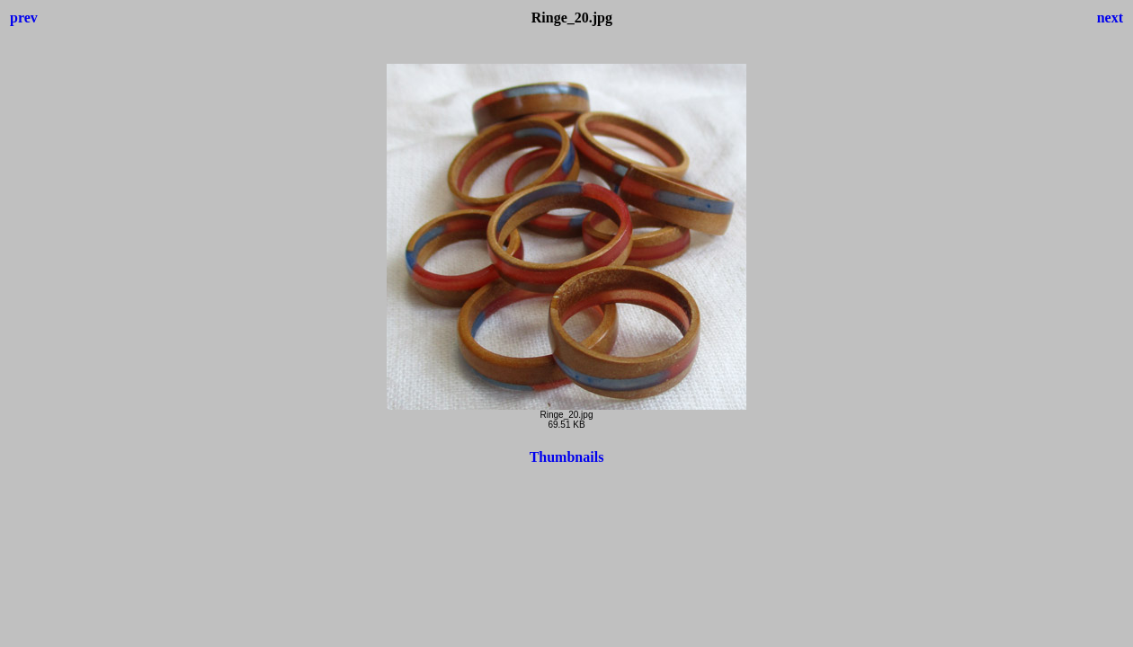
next (1110, 17)
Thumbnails (567, 457)
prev (24, 17)
